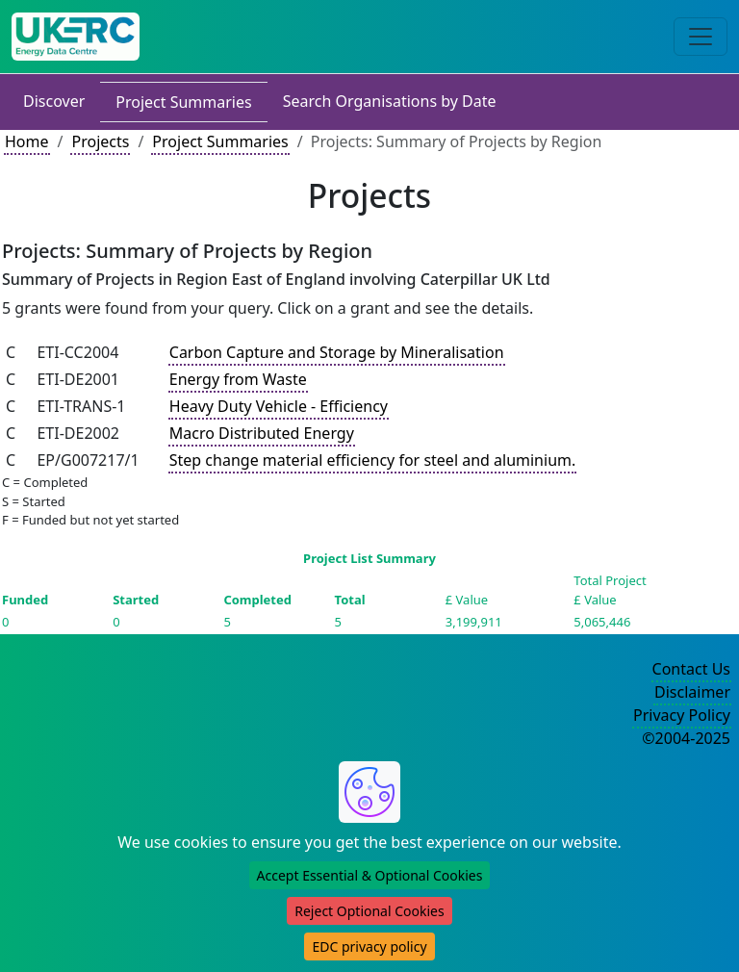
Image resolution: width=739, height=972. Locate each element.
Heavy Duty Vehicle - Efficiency (278, 406)
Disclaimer (692, 692)
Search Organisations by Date (390, 101)
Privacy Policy (681, 715)
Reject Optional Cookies (369, 911)
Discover (54, 101)
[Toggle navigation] (700, 36)
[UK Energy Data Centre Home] (76, 36)
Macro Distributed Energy (261, 433)
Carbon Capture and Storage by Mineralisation (336, 352)
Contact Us (691, 668)
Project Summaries (183, 102)
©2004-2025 (686, 738)
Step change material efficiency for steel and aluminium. (372, 460)
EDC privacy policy (369, 946)
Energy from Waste (238, 379)
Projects (100, 141)
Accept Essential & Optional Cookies (370, 875)
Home (27, 141)
